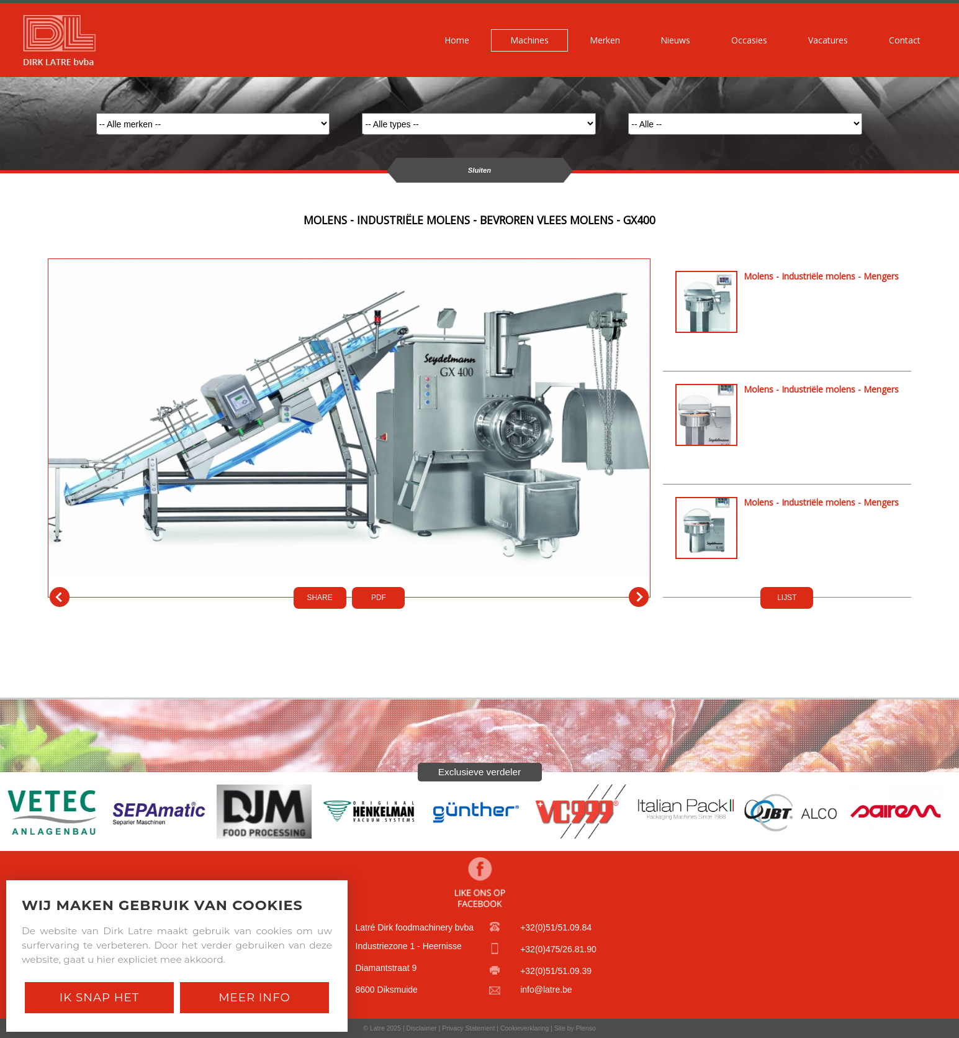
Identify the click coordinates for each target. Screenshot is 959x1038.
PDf (378, 597)
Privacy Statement (468, 1028)
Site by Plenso (575, 1028)
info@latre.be (546, 990)
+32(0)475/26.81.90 (558, 949)
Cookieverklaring (524, 1028)
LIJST (786, 597)
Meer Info (254, 997)
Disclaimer (422, 1028)
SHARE (320, 597)
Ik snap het (99, 997)
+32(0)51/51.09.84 (556, 927)
